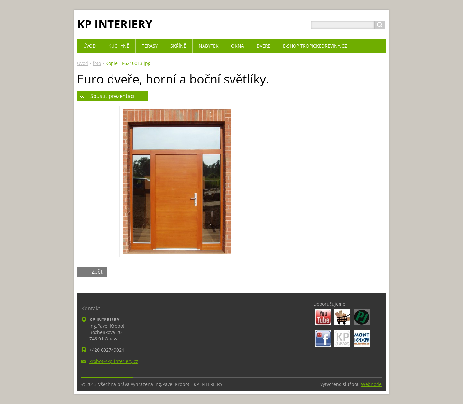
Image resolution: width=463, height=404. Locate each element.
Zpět (97, 271)
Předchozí (82, 96)
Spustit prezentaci (112, 96)
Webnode (371, 384)
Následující (143, 96)
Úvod (82, 63)
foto (97, 63)
